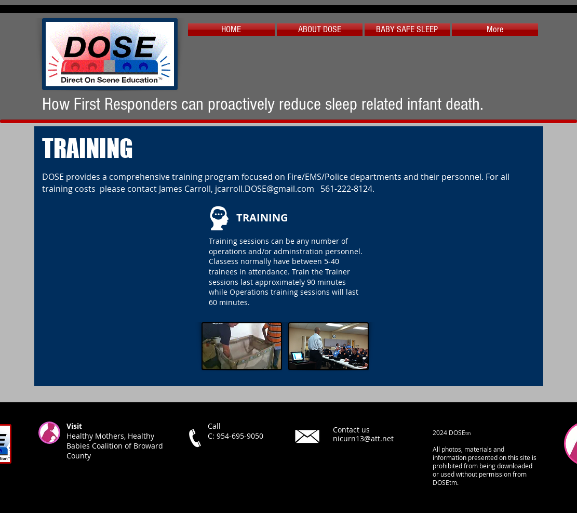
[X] (308, 475)
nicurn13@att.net (363, 438)
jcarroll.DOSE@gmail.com (264, 188)
